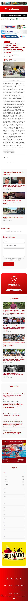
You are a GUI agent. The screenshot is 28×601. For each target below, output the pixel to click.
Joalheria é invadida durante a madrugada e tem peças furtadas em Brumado (13, 374)
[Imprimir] (7, 157)
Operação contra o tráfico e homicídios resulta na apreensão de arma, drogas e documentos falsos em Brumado (14, 359)
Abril (14, 477)
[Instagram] (7, 578)
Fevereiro (14, 482)
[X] (10, 162)
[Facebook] (7, 162)
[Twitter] (16, 578)
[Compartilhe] (13, 162)
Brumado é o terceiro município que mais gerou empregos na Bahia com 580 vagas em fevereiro (14, 344)
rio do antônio (11, 150)
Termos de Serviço (17, 259)
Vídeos (22, 585)
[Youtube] (20, 578)
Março (14, 479)
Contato (14, 588)
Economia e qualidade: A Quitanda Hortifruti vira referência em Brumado (13, 433)
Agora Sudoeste (15, 55)
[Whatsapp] (4, 162)
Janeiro (14, 485)
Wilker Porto (8, 55)
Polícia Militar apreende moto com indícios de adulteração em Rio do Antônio (12, 202)
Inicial (5, 585)
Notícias (10, 585)
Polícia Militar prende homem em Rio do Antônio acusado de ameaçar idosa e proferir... (13, 217)
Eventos (17, 585)
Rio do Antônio (7, 41)
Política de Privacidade (14, 593)
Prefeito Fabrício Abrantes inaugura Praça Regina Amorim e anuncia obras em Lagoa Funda (14, 395)
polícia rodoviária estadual (9, 152)
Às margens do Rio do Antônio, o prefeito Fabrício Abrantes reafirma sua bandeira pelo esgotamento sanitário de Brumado (14, 312)
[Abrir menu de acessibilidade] (2, 595)
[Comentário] (4, 157)
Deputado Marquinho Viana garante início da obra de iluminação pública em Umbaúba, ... (14, 187)
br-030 (5, 150)
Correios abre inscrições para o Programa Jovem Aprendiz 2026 (11, 414)
